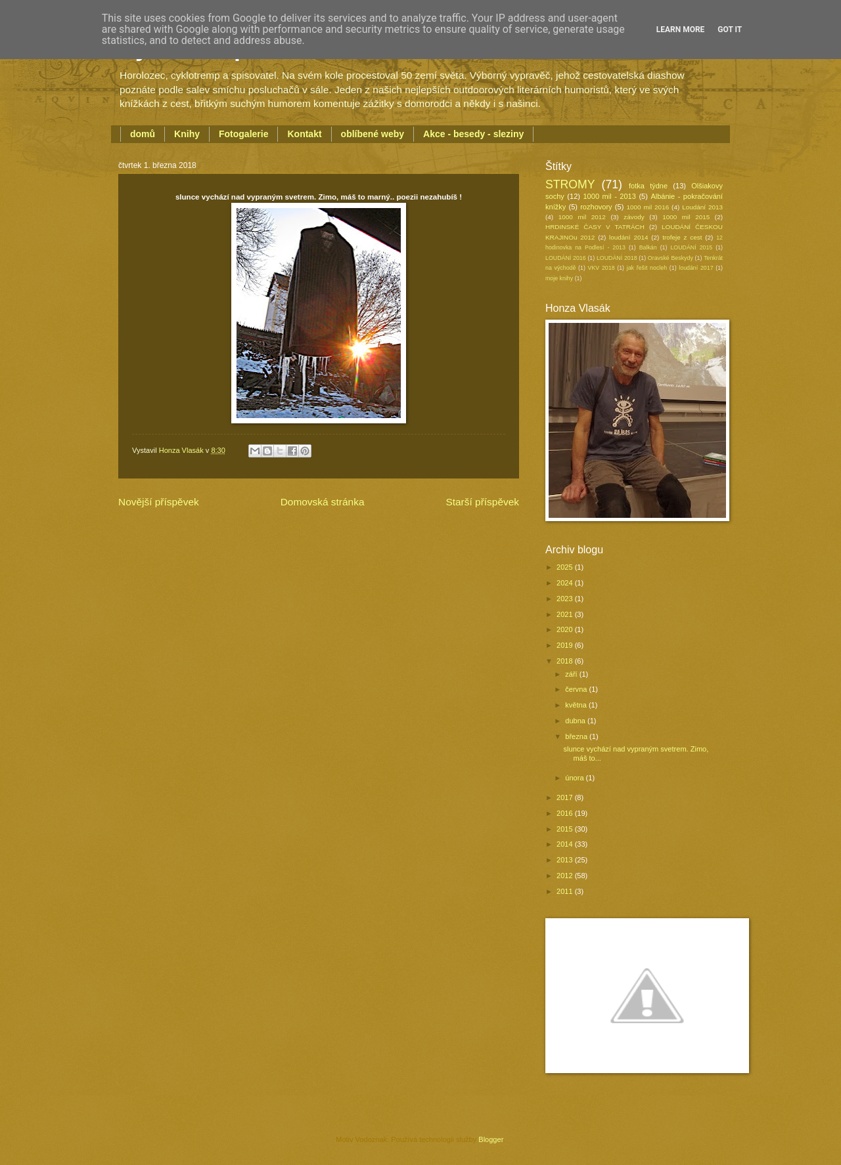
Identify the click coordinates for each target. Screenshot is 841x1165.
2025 (566, 567)
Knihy (187, 134)
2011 (566, 891)
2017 (566, 797)
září (572, 674)
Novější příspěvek (158, 501)
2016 (566, 813)
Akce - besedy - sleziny (473, 134)
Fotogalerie (243, 134)
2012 (566, 875)
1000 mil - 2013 (609, 196)
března (577, 736)
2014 (566, 844)
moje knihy (559, 278)
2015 (566, 829)
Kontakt (304, 134)
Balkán (648, 247)
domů (142, 134)
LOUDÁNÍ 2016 (565, 258)
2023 (566, 599)
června (577, 689)
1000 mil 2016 (648, 207)
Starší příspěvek (482, 501)
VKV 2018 (601, 268)
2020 (566, 629)
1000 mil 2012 (582, 217)
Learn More (680, 29)
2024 (566, 583)
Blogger (490, 1139)
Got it (729, 29)
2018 (566, 661)
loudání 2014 (628, 237)
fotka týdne (648, 186)
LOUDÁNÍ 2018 (617, 258)
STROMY (570, 184)
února (575, 778)
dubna (576, 721)
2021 (566, 614)
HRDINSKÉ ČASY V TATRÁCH (595, 226)
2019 (566, 645)
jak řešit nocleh (647, 268)
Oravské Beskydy (670, 258)
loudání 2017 (696, 268)
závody (634, 217)
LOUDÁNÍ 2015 (691, 247)
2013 (566, 860)
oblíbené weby (372, 134)
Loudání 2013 (702, 207)
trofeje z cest (682, 237)
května (577, 705)
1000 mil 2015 (686, 217)
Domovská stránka (323, 501)
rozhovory (596, 207)
